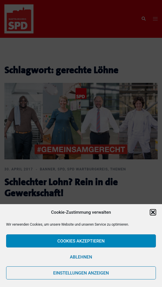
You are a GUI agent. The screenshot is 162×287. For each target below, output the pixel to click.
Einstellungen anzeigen (81, 273)
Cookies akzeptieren (81, 241)
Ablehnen (81, 257)
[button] (153, 212)
